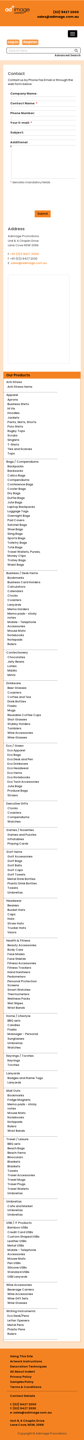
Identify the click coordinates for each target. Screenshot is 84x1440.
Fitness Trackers (19, 968)
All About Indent (22, 1371)
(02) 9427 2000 (66, 12)
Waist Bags (15, 565)
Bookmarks (15, 578)
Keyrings (13, 1060)
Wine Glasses (17, 737)
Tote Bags (14, 547)
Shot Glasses (17, 719)
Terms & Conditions (25, 1387)
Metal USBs (15, 1245)
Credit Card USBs (20, 1232)
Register (30, 42)
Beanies (13, 905)
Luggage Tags (17, 511)
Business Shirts (18, 404)
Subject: (17, 133)
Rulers (11, 644)
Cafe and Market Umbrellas (20, 1208)
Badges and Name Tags (25, 1078)
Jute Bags (14, 502)
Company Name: (23, 94)
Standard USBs (18, 1272)
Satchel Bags (17, 525)
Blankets (13, 1162)
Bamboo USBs (17, 1227)
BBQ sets (13, 1020)
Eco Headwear (18, 768)
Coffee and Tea (19, 697)
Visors (11, 932)
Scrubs (12, 435)
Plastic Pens (16, 1329)
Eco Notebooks (18, 777)
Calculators (16, 587)
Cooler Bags (16, 489)
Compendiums (18, 480)
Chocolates (16, 657)
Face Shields (16, 959)
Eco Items (14, 773)
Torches (13, 1065)
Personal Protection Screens (22, 983)
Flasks (12, 706)
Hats (10, 919)
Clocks (12, 595)
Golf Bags (14, 861)
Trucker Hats (16, 928)
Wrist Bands (16, 1008)
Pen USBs (14, 1263)
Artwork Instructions (26, 1361)
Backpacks (15, 466)
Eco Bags (14, 755)
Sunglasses (15, 1039)
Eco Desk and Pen (20, 759)
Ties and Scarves (19, 449)
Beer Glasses (16, 688)
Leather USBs (16, 1241)
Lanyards (14, 605)
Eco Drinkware (17, 764)
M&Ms (12, 670)
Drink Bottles (16, 701)
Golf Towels (16, 874)
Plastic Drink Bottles (22, 883)
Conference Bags (20, 484)
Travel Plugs (16, 1184)
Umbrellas (15, 892)
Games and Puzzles (21, 835)
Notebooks (15, 635)
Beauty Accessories (21, 945)
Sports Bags (16, 538)
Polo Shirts (15, 426)
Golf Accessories (19, 856)
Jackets (13, 417)
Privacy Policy (21, 1377)
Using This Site (21, 1356)
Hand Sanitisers (18, 972)
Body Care (15, 950)
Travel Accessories (21, 1175)
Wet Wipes (15, 1003)
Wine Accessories (20, 733)
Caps (11, 914)
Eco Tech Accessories (23, 782)
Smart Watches (18, 990)
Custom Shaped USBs (23, 1236)
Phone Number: (22, 113)
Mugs (11, 710)
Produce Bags (17, 791)
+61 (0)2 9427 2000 (24, 254)
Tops (11, 453)
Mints (11, 675)
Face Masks (16, 954)
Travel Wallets (18, 1189)
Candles (13, 1025)
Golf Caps (15, 870)
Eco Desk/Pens (18, 1316)
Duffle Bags (16, 498)
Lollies (12, 666)
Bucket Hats (16, 910)
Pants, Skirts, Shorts (21, 422)
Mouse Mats (16, 631)
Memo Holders (18, 609)
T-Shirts (13, 444)
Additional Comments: (20, 142)
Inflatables (15, 839)
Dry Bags (13, 493)
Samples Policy (22, 1382)
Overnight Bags (18, 516)
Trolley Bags (16, 560)
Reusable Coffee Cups (24, 715)
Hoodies (13, 413)
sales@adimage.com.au (58, 16)
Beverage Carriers (20, 1289)
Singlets (13, 440)
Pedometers (16, 976)
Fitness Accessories (21, 963)
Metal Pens (15, 1325)
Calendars (15, 591)
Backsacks (15, 471)
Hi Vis (11, 408)
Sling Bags (15, 534)
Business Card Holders (23, 582)
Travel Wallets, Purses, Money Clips (23, 554)
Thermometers (18, 994)
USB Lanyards (17, 1277)
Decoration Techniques (28, 1366)
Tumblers (14, 728)
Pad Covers (15, 520)
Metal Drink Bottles (21, 879)
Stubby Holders (18, 724)
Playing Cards (17, 843)
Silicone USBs (17, 1267)
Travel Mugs (16, 1180)
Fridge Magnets (18, 1100)
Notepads (14, 639)
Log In (13, 42)
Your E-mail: (21, 123)
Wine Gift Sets (17, 1298)
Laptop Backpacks (21, 507)
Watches (14, 821)
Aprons (12, 399)
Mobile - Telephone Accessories (21, 624)
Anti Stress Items (19, 387)
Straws (12, 795)
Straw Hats (15, 923)
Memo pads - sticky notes (22, 615)
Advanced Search (68, 55)
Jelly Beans (15, 661)
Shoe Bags (15, 529)
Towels (12, 888)
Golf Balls (14, 865)
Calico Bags (16, 475)
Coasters (14, 600)
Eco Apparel (16, 750)
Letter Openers (18, 1320)
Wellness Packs (18, 998)
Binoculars (15, 1157)
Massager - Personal (22, 1034)
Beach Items (16, 1153)
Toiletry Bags (17, 543)
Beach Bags (16, 1148)
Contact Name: (23, 103)
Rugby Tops (16, 431)
